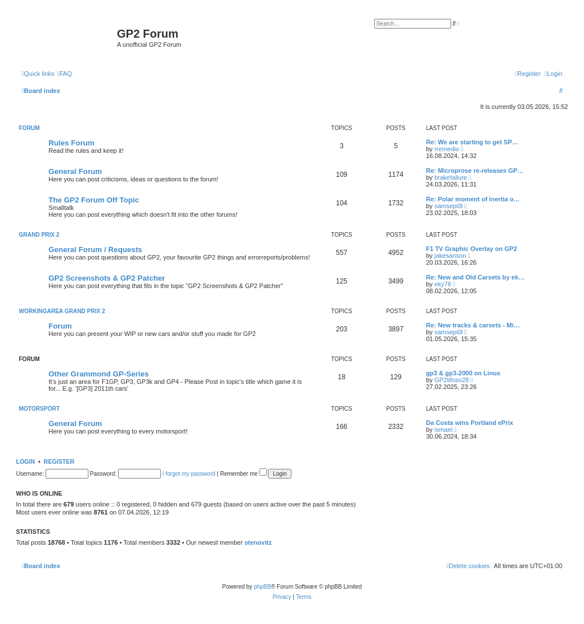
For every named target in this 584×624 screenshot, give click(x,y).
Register (59, 461)
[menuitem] (64, 73)
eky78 (443, 284)
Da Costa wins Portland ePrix (469, 422)
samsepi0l (449, 205)
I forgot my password (189, 474)
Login (25, 461)
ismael (444, 429)
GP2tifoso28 (452, 379)
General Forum (75, 171)
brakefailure (451, 177)
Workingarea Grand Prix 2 (62, 311)
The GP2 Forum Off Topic (93, 200)
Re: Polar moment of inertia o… (473, 199)
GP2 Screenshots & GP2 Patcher (106, 278)
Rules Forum (71, 143)
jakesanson (451, 255)
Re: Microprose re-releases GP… (475, 170)
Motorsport (39, 409)
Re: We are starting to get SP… (472, 142)
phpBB (262, 587)
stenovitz (258, 542)
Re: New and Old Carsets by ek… (475, 277)
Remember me (243, 474)
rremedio (447, 148)
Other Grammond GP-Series (98, 374)
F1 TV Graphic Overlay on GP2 (471, 248)
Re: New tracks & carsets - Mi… (473, 325)
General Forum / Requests (95, 249)
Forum (29, 128)
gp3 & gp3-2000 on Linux (463, 373)
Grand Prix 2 (39, 235)
